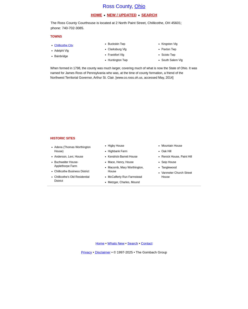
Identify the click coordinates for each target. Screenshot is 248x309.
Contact (146, 243)
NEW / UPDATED (121, 15)
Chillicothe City (63, 45)
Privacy (86, 252)
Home (99, 243)
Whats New (115, 243)
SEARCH (149, 15)
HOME (96, 15)
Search (132, 243)
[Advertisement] (124, 108)
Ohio (139, 6)
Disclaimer (102, 252)
